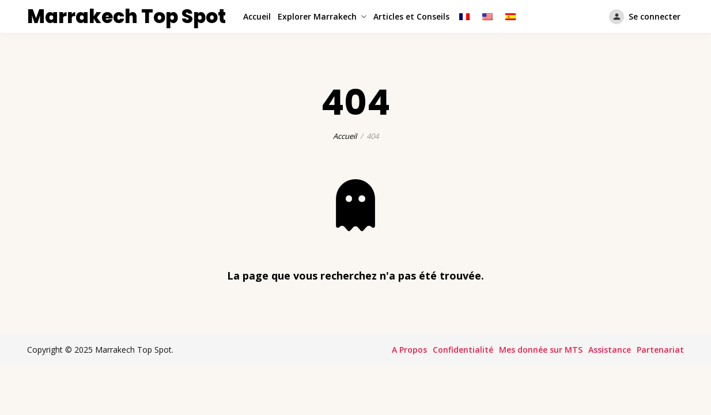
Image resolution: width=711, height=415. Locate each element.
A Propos (409, 349)
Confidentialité (463, 349)
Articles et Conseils (411, 16)
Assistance (609, 349)
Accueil (257, 16)
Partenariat (660, 349)
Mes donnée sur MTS (541, 349)
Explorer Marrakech (317, 16)
